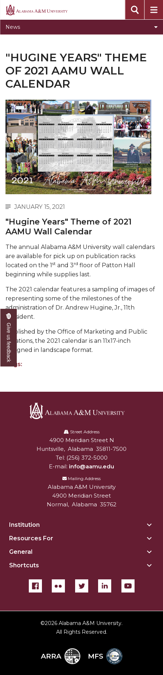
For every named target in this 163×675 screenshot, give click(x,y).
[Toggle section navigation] (81, 27)
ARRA (61, 656)
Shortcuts (24, 565)
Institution (24, 524)
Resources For (31, 538)
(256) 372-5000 (87, 457)
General (20, 551)
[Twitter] (81, 585)
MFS (105, 656)
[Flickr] (58, 585)
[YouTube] (128, 585)
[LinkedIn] (104, 585)
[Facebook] (35, 585)
